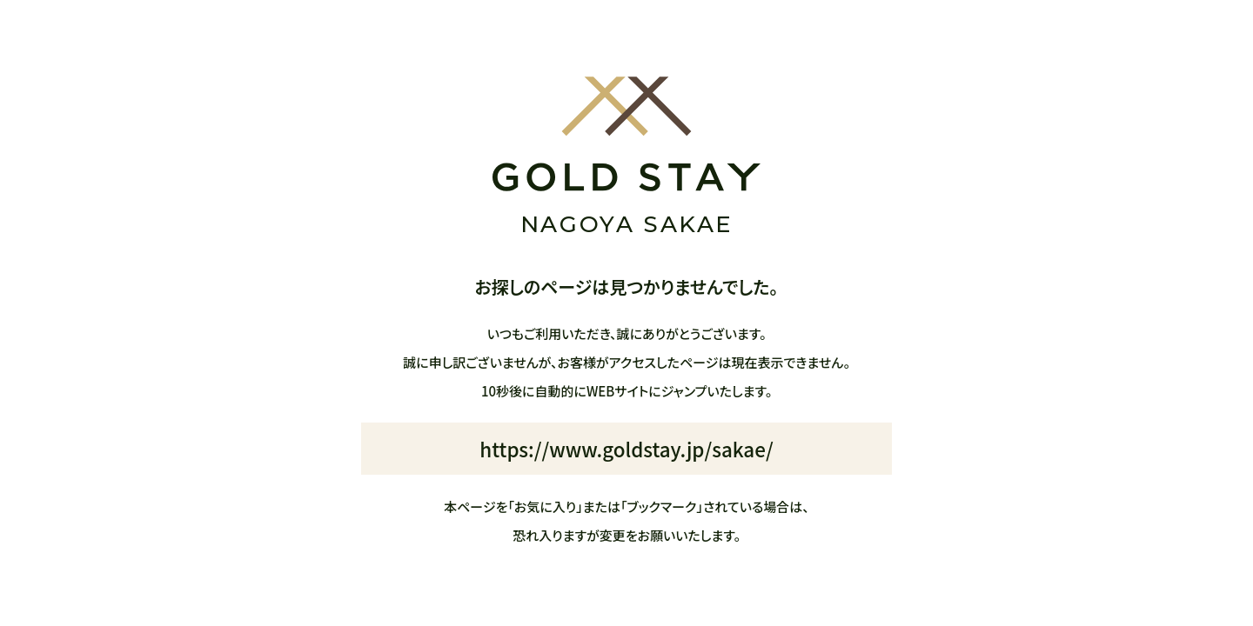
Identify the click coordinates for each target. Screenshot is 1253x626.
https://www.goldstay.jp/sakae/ (626, 448)
